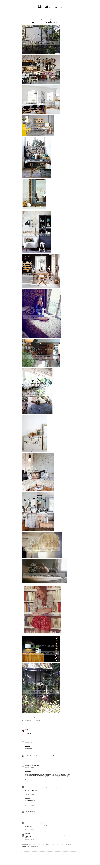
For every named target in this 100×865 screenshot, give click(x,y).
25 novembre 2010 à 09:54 (29, 750)
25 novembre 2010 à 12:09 (29, 781)
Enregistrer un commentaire (28, 841)
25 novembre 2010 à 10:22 (29, 759)
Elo (25, 729)
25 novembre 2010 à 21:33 (29, 839)
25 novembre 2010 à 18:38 (29, 794)
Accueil (46, 844)
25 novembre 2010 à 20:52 (29, 816)
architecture (27, 722)
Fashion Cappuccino (28, 739)
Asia (25, 809)
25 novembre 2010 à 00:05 (29, 735)
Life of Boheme (50, 7)
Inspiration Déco (32, 722)
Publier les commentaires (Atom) (32, 846)
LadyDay (26, 763)
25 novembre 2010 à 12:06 (29, 767)
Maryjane (26, 754)
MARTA (26, 785)
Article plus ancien (68, 844)
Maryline (26, 821)
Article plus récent (25, 844)
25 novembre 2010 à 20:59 (29, 829)
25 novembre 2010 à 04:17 (29, 742)
